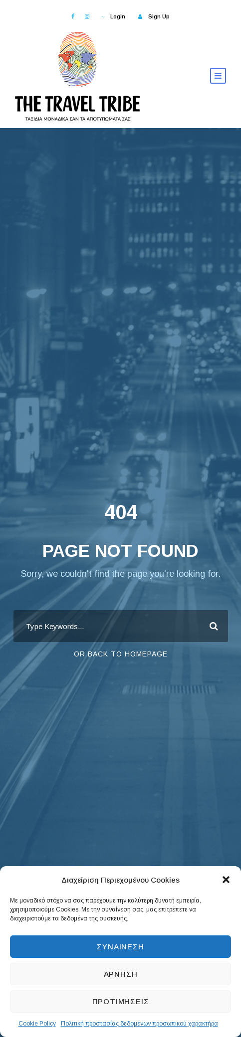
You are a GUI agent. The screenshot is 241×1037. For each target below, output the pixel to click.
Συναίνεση (120, 946)
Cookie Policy (37, 1023)
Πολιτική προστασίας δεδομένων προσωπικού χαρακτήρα (139, 1023)
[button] (226, 880)
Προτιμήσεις (120, 1001)
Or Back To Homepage (121, 654)
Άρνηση (121, 974)
